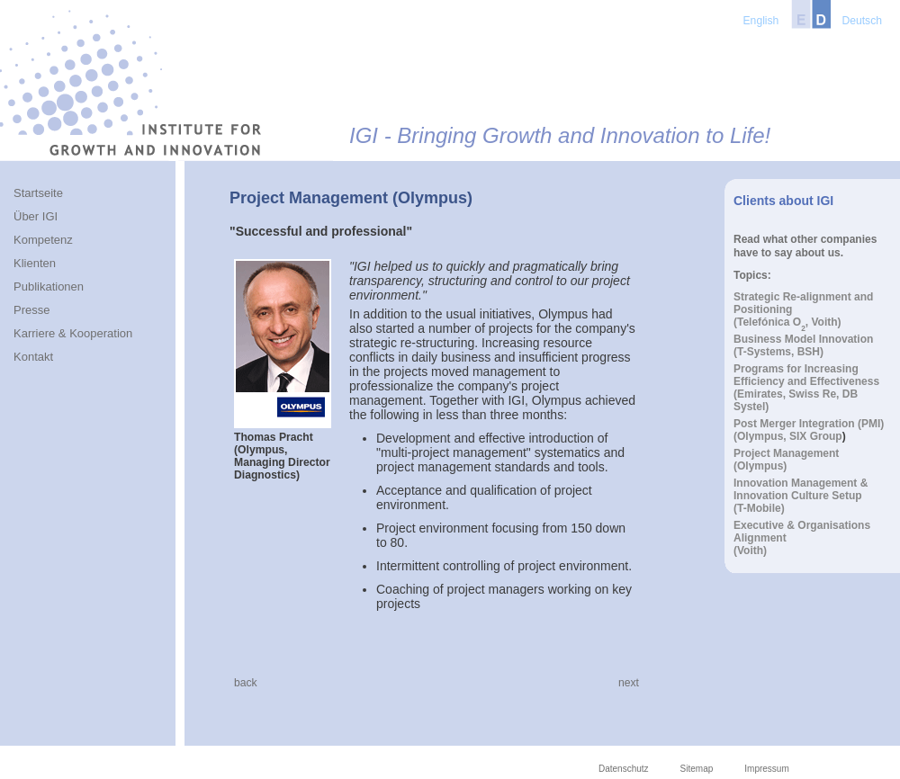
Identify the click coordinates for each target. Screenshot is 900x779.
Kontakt (33, 356)
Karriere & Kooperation (73, 333)
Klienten (35, 263)
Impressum (766, 769)
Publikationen (49, 286)
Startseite (38, 193)
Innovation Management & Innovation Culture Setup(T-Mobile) (801, 496)
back (245, 682)
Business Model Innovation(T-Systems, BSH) (803, 345)
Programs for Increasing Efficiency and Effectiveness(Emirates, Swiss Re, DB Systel (806, 388)
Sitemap (697, 769)
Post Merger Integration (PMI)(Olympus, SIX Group (809, 430)
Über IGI (36, 216)
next (628, 682)
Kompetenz (43, 239)
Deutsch (862, 20)
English (761, 20)
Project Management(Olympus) (786, 459)
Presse (32, 310)
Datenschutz (623, 769)
